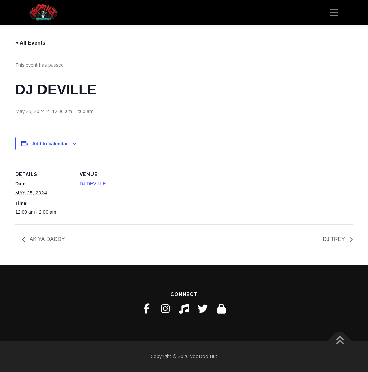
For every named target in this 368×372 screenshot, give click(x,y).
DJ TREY (334, 239)
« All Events (30, 43)
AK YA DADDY (46, 239)
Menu (334, 12)
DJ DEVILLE (93, 183)
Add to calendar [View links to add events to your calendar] (50, 143)
